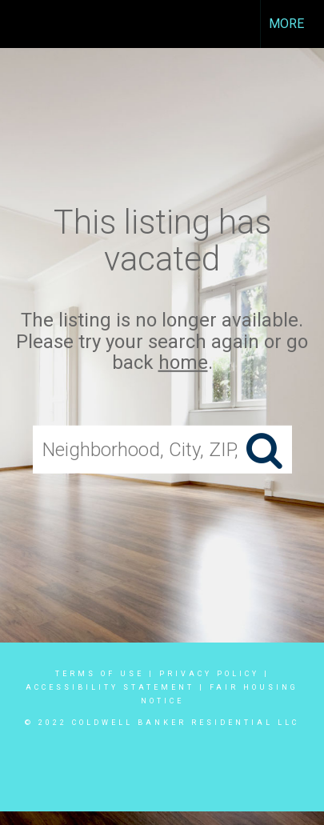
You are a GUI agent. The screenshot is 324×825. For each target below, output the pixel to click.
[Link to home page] (26, 24)
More (286, 23)
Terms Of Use (99, 674)
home (183, 362)
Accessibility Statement (110, 687)
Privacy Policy (209, 674)
